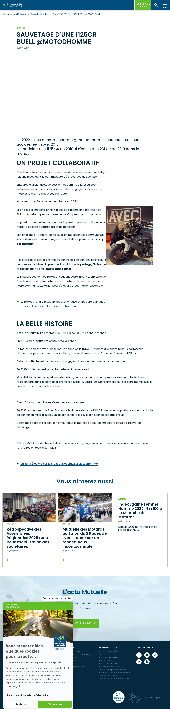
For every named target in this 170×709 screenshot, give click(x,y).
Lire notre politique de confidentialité (27, 695)
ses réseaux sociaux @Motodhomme (50, 306)
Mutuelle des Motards (14, 14)
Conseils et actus (39, 14)
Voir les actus (85, 623)
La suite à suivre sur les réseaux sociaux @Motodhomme (59, 464)
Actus (21, 28)
